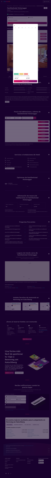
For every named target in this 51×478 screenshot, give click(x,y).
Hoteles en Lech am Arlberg (10, 435)
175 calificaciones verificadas (18, 14)
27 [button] (16, 36)
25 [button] (11, 36)
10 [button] (9, 31)
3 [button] (9, 29)
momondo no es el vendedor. (28, 448)
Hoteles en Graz (8, 432)
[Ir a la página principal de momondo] (7, 1)
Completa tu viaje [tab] (36, 424)
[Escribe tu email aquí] (16, 402)
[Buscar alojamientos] (1, 7)
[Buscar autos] (1, 9)
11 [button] (36, 29)
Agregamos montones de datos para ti (28, 450)
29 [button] (21, 36)
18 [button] (36, 31)
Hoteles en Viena (9, 429)
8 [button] (21, 29)
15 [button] (21, 31)
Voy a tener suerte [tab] (28, 424)
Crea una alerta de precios (43, 330)
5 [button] (14, 29)
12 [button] (14, 31)
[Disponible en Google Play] (41, 460)
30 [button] (23, 36)
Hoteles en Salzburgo (30, 429)
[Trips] (1, 12)
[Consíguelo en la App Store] (41, 463)
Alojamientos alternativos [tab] (18, 424)
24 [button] (9, 36)
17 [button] (34, 31)
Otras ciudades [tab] (9, 424)
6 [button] (16, 29)
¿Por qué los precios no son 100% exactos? (28, 452)
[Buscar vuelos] (1, 5)
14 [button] (27, 31)
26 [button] (14, 36)
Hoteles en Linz (29, 432)
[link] (27, 339)
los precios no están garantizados (28, 445)
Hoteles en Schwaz (9, 436)
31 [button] (9, 38)
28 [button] (19, 36)
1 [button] (21, 26)
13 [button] (16, 31)
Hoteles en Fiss (29, 436)
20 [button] (41, 31)
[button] (2, 1)
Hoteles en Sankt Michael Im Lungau (33, 435)
